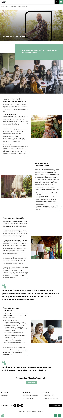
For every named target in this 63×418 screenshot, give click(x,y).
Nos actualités (4, 396)
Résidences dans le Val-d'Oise (29, 394)
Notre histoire (4, 394)
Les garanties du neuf (48, 396)
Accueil (3, 6)
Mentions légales (22, 411)
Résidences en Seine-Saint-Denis (30, 396)
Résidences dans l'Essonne (28, 398)
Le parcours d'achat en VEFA (50, 394)
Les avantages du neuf (49, 395)
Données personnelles (31, 411)
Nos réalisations (4, 395)
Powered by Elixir (41, 411)
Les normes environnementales (51, 398)
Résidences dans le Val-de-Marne (30, 395)
